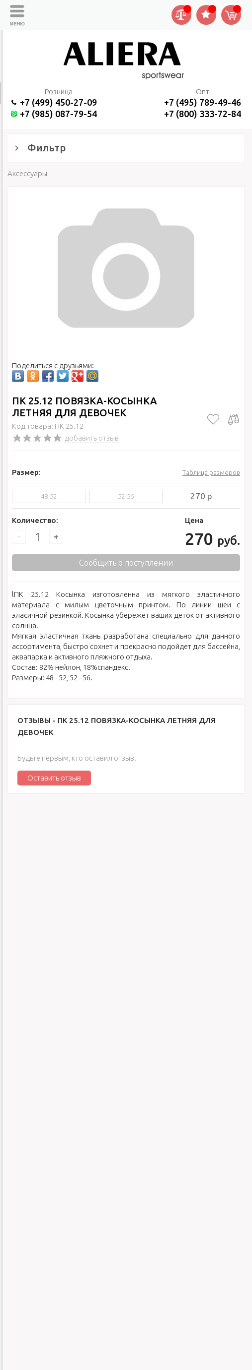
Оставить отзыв (54, 778)
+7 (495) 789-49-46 (202, 102)
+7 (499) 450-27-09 (58, 102)
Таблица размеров (211, 472)
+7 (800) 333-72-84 (202, 114)
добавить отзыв (92, 438)
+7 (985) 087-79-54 (58, 114)
